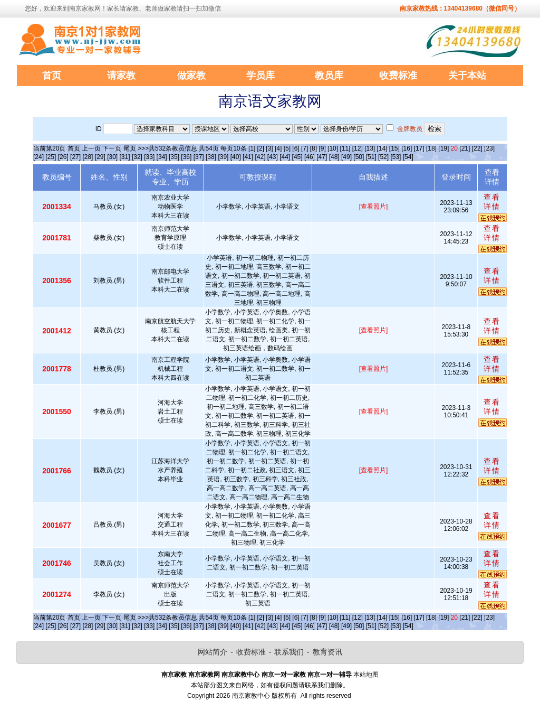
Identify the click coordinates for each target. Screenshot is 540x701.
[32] (137, 157)
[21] (464, 148)
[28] (87, 157)
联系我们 (289, 652)
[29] (100, 157)
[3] (269, 148)
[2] (260, 148)
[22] (477, 148)
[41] (248, 157)
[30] (112, 157)
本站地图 (366, 674)
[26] (63, 157)
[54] (408, 157)
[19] (443, 148)
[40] (235, 157)
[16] (406, 148)
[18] (431, 148)
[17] (419, 148)
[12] (357, 148)
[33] (149, 157)
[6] (295, 148)
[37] (199, 157)
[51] (371, 157)
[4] (278, 148)
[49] (346, 157)
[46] (309, 157)
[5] (287, 148)
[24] (38, 157)
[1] (251, 148)
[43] (272, 157)
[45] (297, 157)
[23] (489, 148)
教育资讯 (327, 652)
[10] (332, 148)
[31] (125, 157)
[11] (345, 148)
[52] (383, 157)
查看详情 (492, 202)
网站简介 (212, 652)
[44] (284, 157)
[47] (321, 157)
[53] (395, 157)
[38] (211, 157)
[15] (394, 148)
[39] (223, 157)
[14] (382, 148)
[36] (186, 157)
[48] (334, 157)
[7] (304, 148)
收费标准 (251, 652)
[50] (358, 157)
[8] (313, 148)
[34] (162, 157)
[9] (322, 148)
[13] (369, 148)
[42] (260, 157)
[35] (174, 157)
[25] (50, 157)
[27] (75, 157)
